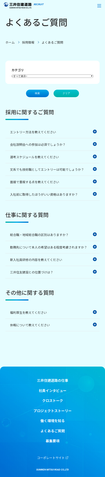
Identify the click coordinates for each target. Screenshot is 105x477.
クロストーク (52, 400)
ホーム (10, 42)
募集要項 (53, 441)
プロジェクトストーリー (53, 410)
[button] (99, 6)
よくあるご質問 (52, 431)
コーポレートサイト (52, 457)
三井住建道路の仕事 (52, 380)
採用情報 (28, 42)
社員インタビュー (52, 390)
